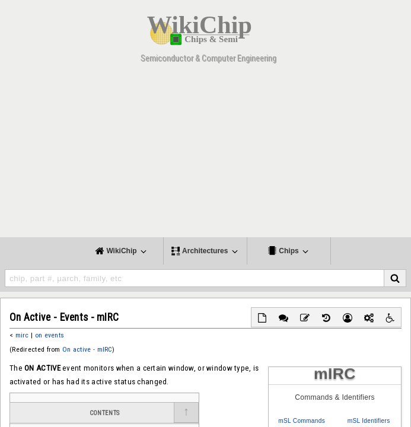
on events (50, 335)
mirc (22, 335)
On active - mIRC (87, 349)
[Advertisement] (205, 154)
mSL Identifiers (369, 421)
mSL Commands (301, 421)
